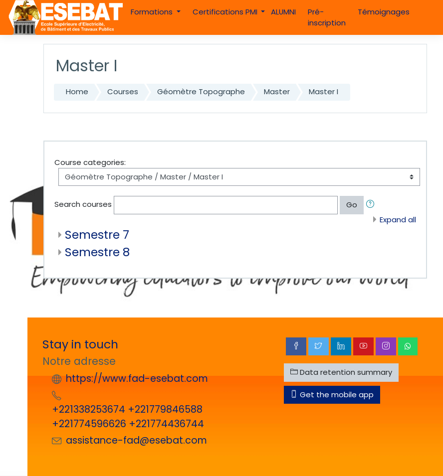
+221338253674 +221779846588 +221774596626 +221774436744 (128, 417)
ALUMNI (283, 11)
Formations (153, 11)
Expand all (398, 219)
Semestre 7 (97, 234)
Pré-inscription (327, 17)
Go (351, 204)
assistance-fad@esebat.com (136, 440)
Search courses (83, 204)
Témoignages (384, 11)
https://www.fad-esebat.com (137, 378)
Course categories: (90, 162)
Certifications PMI (226, 11)
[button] (372, 205)
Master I (323, 91)
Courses (122, 91)
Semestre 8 (97, 252)
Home (77, 91)
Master (277, 91)
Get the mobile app (332, 394)
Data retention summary (341, 372)
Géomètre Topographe (201, 91)
